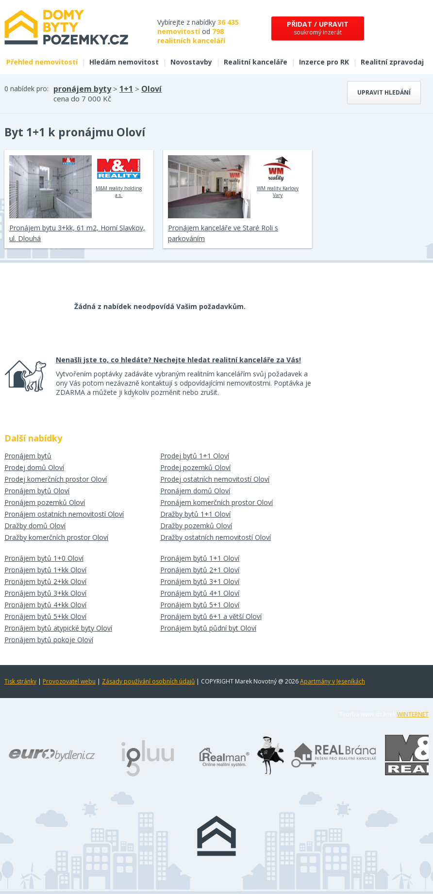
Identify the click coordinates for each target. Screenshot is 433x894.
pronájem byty (82, 88)
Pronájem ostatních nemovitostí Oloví (64, 514)
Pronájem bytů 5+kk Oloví (45, 616)
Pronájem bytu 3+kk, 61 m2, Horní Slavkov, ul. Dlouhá (77, 233)
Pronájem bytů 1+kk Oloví (45, 569)
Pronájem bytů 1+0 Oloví (43, 558)
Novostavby (191, 61)
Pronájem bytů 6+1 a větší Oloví (211, 616)
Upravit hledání (384, 92)
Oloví (151, 88)
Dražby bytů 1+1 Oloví (195, 514)
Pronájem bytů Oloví (36, 490)
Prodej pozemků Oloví (195, 467)
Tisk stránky (20, 681)
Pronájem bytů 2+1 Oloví (199, 569)
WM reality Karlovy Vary (277, 176)
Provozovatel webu (69, 681)
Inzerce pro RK (324, 61)
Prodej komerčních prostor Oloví (55, 479)
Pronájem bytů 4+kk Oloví (45, 604)
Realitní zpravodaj (392, 61)
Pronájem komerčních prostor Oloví (216, 502)
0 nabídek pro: (26, 88)
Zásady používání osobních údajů (148, 681)
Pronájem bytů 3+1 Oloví (199, 581)
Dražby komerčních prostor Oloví (56, 537)
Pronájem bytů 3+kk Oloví (45, 593)
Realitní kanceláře (255, 61)
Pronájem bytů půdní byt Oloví (208, 628)
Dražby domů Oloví (35, 525)
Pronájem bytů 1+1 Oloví (199, 558)
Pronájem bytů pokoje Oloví (48, 639)
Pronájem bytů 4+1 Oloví (199, 593)
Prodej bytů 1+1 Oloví (194, 455)
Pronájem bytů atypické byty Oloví (58, 628)
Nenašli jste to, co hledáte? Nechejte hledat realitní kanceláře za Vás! (178, 359)
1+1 (126, 88)
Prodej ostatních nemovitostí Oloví (214, 479)
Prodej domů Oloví (34, 467)
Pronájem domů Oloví (195, 490)
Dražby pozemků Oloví (196, 525)
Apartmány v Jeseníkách (332, 681)
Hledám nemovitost (124, 61)
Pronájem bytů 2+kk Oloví (45, 581)
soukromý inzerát (318, 27)
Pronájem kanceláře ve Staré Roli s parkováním (223, 233)
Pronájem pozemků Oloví (44, 502)
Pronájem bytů (27, 455)
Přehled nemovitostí (42, 61)
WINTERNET (413, 714)
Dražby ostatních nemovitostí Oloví (215, 537)
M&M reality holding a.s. (119, 176)
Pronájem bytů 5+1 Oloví (199, 604)
